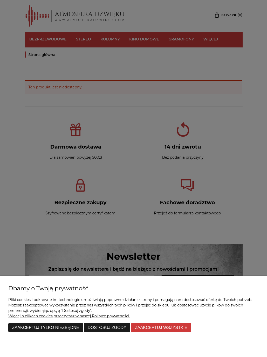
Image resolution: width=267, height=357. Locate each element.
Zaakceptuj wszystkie (161, 327)
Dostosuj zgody (107, 327)
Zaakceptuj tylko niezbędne (45, 327)
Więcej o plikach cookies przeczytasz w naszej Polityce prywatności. (69, 316)
